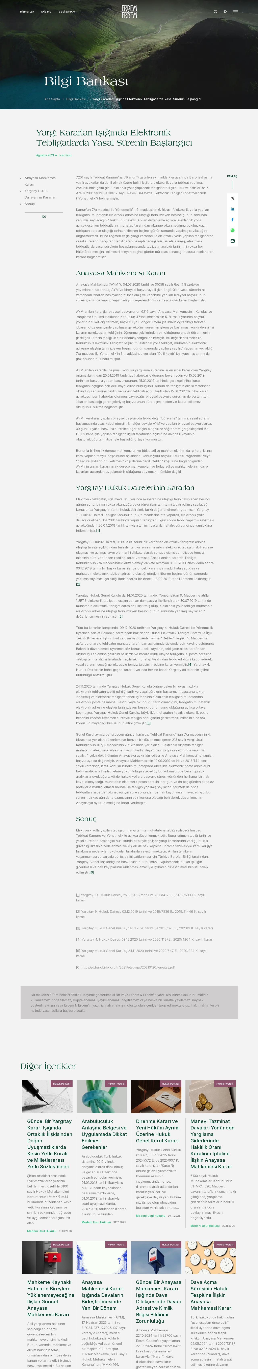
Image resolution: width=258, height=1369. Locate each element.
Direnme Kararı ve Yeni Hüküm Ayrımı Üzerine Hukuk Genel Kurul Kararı (158, 1131)
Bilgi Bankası (67, 11)
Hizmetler (27, 11)
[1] (98, 531)
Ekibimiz (46, 11)
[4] (190, 664)
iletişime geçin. (173, 1273)
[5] (149, 723)
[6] (92, 872)
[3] (121, 616)
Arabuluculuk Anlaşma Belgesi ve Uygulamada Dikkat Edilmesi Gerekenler (104, 1134)
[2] (78, 584)
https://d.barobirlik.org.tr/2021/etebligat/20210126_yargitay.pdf (128, 967)
